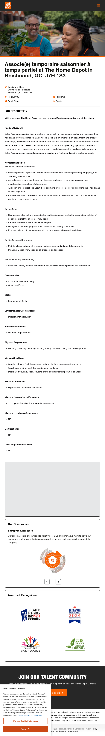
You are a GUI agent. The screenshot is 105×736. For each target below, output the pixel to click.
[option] (52, 551)
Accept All (25, 729)
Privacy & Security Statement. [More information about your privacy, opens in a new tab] (31, 715)
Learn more (92, 720)
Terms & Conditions (75, 729)
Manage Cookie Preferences (25, 721)
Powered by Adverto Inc (69, 731)
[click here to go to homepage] (8, 5)
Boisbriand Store (16, 87)
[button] (47, 581)
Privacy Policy (91, 729)
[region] (25, 710)
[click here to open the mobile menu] (98, 5)
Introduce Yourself (52, 692)
